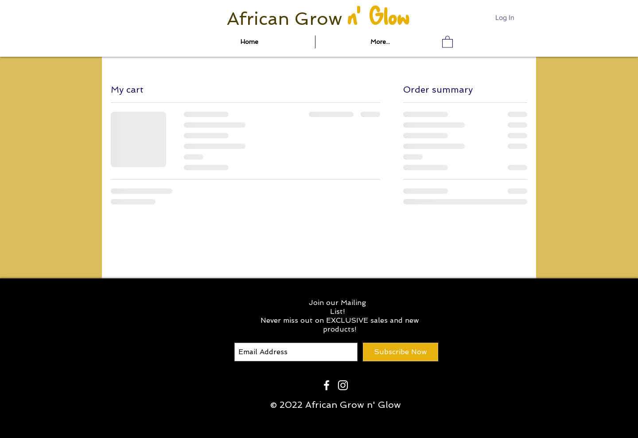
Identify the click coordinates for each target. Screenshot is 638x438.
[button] (447, 41)
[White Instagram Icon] (343, 385)
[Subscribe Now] (400, 352)
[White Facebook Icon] (326, 385)
